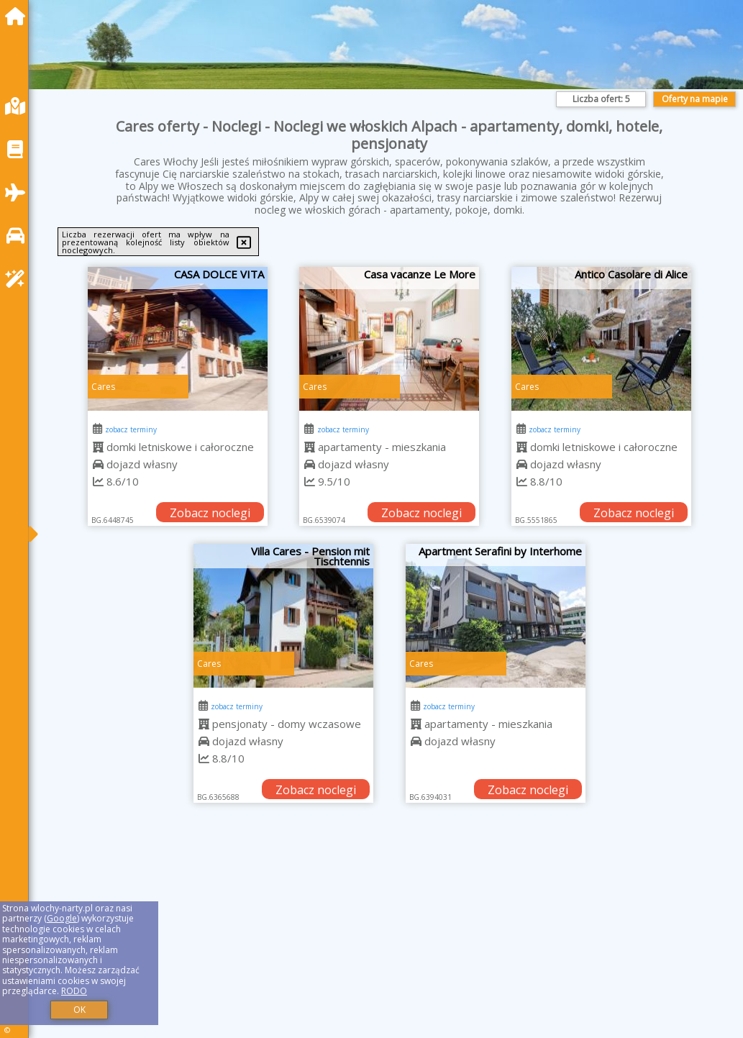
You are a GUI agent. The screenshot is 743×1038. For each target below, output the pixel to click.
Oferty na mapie (695, 99)
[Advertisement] (389, 938)
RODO (74, 991)
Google (62, 918)
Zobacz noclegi (210, 513)
